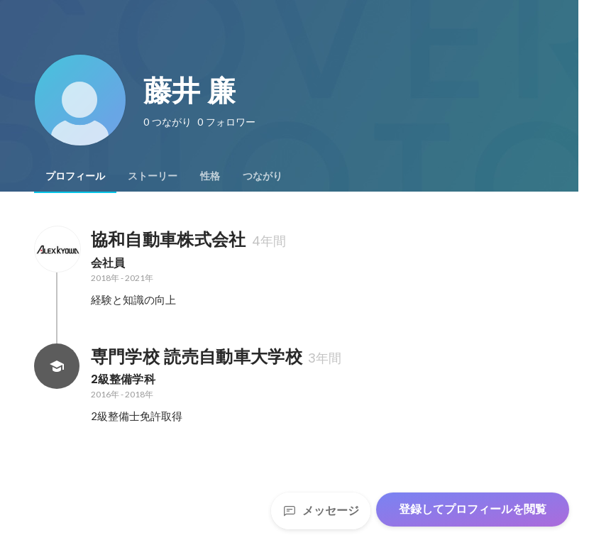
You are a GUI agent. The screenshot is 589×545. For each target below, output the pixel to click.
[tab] (75, 176)
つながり (262, 176)
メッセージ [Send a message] (320, 510)
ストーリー (152, 176)
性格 (210, 176)
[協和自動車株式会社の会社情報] (56, 249)
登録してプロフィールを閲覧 (472, 509)
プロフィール (75, 176)
